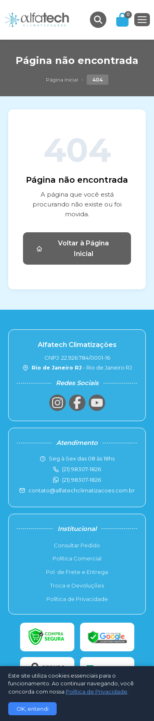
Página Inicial (62, 80)
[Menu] (142, 19)
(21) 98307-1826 (81, 479)
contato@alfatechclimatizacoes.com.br (81, 490)
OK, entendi (32, 708)
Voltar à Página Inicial (72, 248)
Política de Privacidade (77, 599)
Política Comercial (77, 558)
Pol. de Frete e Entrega (77, 572)
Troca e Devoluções (77, 585)
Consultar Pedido (77, 545)
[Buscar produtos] (98, 19)
